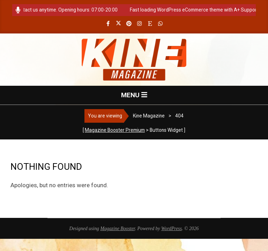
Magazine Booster (117, 228)
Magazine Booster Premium (115, 130)
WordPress (171, 228)
